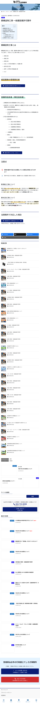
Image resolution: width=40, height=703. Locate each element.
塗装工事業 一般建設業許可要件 (13, 332)
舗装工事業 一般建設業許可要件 (13, 304)
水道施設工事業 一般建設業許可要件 (14, 297)
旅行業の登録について (20, 645)
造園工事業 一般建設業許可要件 (13, 276)
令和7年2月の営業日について (25, 469)
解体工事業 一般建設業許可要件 (13, 381)
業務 (3, 17)
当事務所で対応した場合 (8, 38)
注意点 (4, 33)
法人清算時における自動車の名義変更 (24, 572)
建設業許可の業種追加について (13, 415)
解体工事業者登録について (12, 283)
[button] (13, 85)
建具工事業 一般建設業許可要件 (13, 408)
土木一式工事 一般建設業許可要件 (14, 374)
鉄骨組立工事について (9, 34)
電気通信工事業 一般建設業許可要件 (14, 360)
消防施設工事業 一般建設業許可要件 (14, 255)
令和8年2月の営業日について (22, 593)
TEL (36, 700)
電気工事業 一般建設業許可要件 (13, 402)
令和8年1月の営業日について (22, 613)
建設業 (11, 460)
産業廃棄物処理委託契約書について (14, 443)
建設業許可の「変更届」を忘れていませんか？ (17, 248)
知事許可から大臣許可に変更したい (14, 367)
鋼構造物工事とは (7, 28)
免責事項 (3, 695)
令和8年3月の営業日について (22, 551)
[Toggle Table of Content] (13, 26)
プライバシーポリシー (6, 692)
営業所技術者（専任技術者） (9, 31)
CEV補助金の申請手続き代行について (25, 520)
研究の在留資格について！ (9, 481)
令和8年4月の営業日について (23, 531)
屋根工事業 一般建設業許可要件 (13, 339)
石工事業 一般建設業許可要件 (13, 325)
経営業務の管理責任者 (8, 30)
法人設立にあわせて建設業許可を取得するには (17, 422)
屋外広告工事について (9, 36)
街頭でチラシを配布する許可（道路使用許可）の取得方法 (27, 583)
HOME (11, 700)
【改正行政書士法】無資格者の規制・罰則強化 (17, 262)
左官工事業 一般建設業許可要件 (13, 353)
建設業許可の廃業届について (13, 436)
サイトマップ (4, 689)
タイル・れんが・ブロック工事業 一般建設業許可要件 (18, 269)
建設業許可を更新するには (12, 346)
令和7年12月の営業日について (22, 634)
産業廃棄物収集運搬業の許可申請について (16, 450)
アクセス (18, 700)
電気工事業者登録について (12, 318)
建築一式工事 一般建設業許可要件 (14, 394)
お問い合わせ (28, 700)
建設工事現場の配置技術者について (14, 311)
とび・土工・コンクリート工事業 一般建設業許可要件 (18, 429)
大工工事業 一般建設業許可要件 (13, 290)
